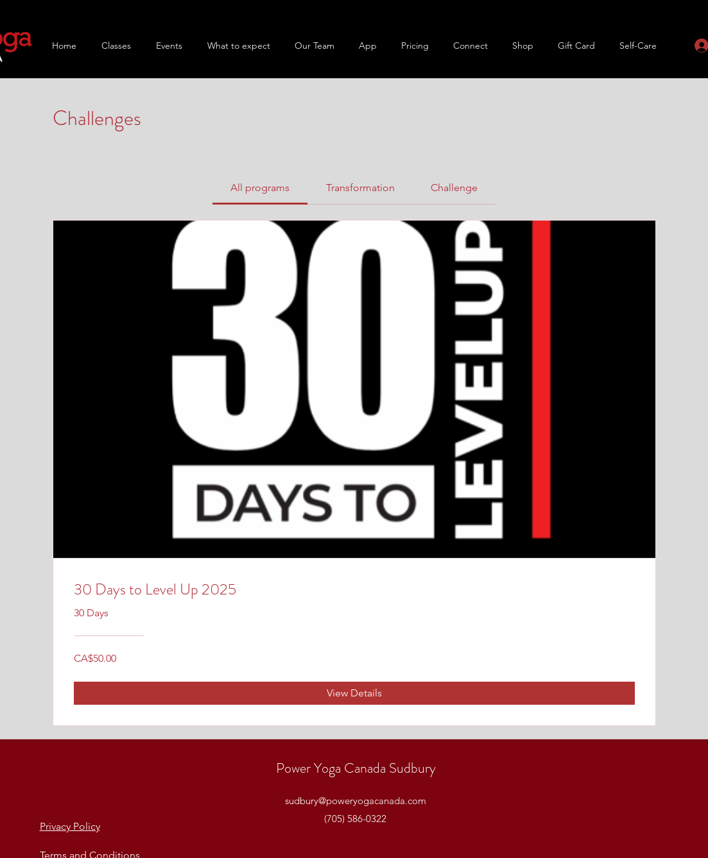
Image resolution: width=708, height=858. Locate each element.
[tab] (259, 188)
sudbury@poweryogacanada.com (355, 801)
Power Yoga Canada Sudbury (356, 768)
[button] (116, 45)
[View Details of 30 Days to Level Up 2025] (354, 693)
